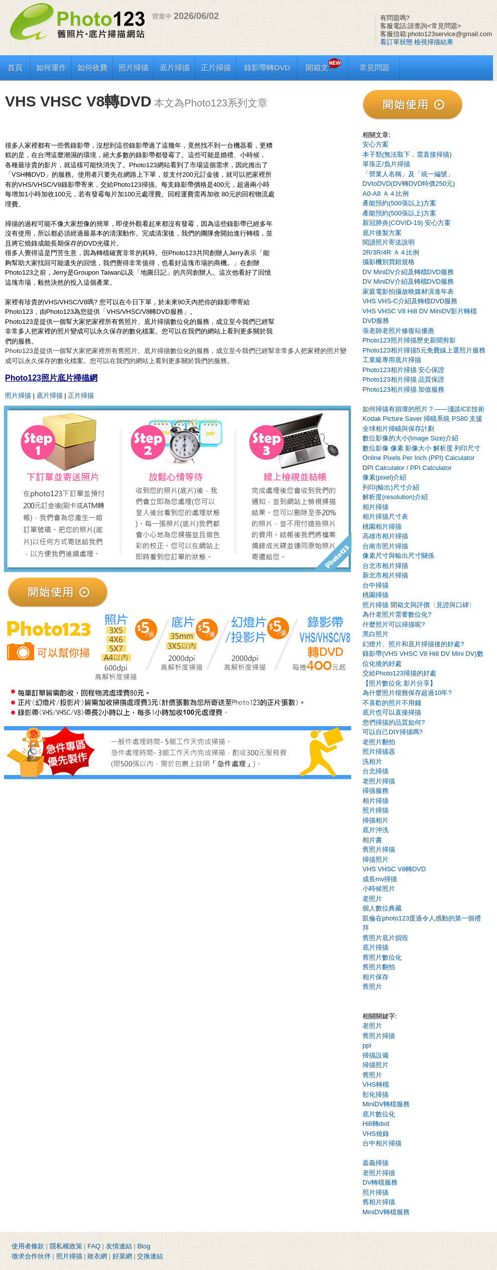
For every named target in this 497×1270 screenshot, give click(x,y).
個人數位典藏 (382, 908)
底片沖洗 (375, 830)
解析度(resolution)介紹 (395, 497)
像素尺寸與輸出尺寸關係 (398, 555)
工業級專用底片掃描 (391, 360)
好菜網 (122, 1256)
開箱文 (323, 67)
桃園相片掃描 (382, 526)
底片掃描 (175, 67)
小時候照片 (378, 888)
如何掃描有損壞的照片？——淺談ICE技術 (423, 409)
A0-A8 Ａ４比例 (385, 193)
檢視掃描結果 (433, 42)
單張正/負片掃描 (386, 164)
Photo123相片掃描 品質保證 (403, 379)
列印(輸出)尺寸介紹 (390, 487)
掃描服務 (375, 790)
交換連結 (150, 1256)
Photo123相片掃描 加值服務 (403, 389)
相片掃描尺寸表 (385, 516)
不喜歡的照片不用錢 (391, 703)
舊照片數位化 (382, 957)
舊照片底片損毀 (385, 938)
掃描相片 (375, 820)
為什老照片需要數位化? (396, 614)
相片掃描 (375, 507)
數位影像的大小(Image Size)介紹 (410, 438)
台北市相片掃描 (385, 565)
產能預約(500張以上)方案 (399, 203)
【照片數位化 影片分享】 (399, 683)
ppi (366, 1045)
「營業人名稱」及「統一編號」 (408, 174)
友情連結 (119, 1246)
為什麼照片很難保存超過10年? (407, 693)
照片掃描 (133, 67)
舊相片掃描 (378, 1202)
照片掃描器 (378, 751)
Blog (143, 1246)
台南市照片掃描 (385, 546)
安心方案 (375, 144)
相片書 (372, 840)
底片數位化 (378, 1114)
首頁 (15, 67)
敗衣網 (97, 1256)
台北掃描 (375, 771)
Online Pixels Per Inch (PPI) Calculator (418, 457)
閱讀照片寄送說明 (388, 242)
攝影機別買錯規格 (388, 262)
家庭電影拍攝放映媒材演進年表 (408, 291)
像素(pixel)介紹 (384, 477)
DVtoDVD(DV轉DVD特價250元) (408, 183)
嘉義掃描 (375, 1163)
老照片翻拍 (378, 742)
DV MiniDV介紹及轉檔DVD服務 (408, 272)
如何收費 (92, 67)
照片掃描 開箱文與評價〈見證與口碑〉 (418, 605)
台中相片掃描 (382, 1143)
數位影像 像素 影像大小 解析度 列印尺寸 (421, 448)
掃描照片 (375, 859)
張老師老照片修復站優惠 (398, 330)
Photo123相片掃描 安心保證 (403, 370)
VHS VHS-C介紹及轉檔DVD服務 (409, 301)
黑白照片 (375, 634)
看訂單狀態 (396, 42)
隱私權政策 (66, 1246)
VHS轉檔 (375, 1084)
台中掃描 (375, 585)
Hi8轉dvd (375, 1123)
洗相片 (372, 761)
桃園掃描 (375, 595)
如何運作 (51, 67)
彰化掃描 (375, 1094)
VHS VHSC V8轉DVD (394, 869)
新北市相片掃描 (385, 575)
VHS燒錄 (375, 1133)
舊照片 (372, 986)
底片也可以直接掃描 (391, 712)
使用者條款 (28, 1246)
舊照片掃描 (378, 849)
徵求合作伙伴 (31, 1256)
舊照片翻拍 (378, 967)
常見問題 (374, 67)
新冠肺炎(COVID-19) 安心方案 (406, 222)
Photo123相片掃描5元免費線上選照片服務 (423, 350)
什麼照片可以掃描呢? (393, 624)
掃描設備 (375, 1055)
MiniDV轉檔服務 (386, 1104)
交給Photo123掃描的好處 (399, 673)
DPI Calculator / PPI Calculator (407, 468)
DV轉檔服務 (380, 1182)
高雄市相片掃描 (385, 536)
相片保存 (375, 977)
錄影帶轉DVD (267, 67)
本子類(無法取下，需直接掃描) (407, 154)
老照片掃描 (378, 781)
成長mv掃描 (379, 879)
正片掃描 (216, 67)
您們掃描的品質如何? (393, 722)
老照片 (372, 898)
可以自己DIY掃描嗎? (392, 732)
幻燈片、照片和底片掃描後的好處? (413, 644)
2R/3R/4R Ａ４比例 (390, 252)
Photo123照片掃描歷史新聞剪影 (409, 340)
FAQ (93, 1246)
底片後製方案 (382, 233)
